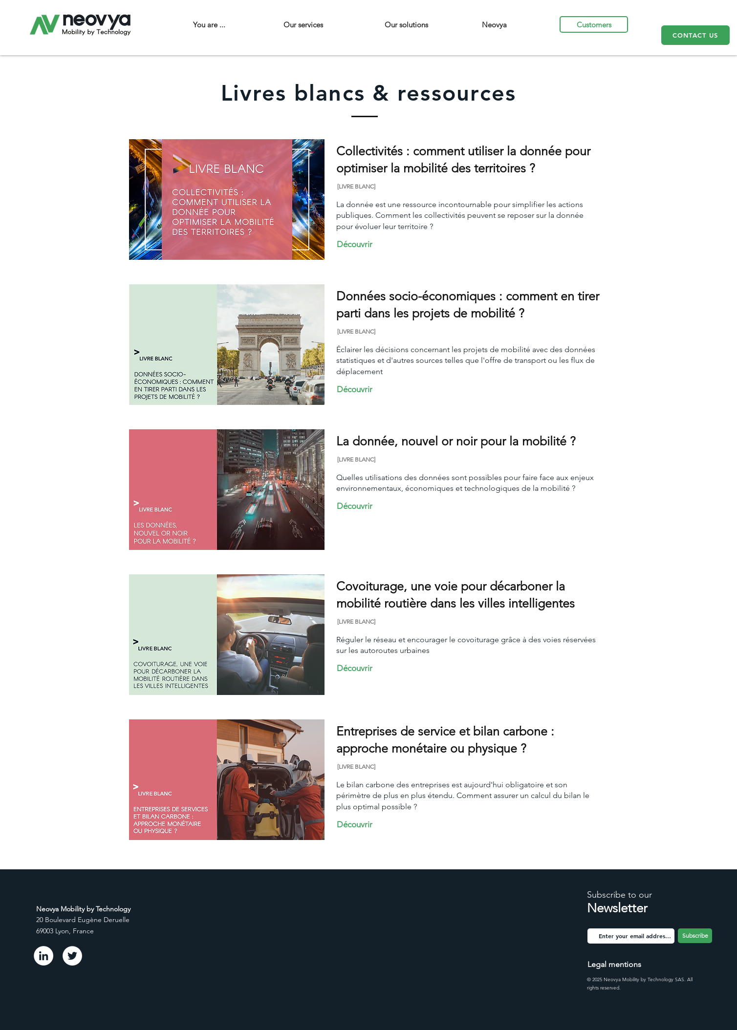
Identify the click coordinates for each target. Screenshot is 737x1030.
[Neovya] (494, 24)
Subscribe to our (619, 894)
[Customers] (594, 24)
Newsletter (617, 908)
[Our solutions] (406, 24)
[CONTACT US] (695, 35)
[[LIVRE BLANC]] (372, 186)
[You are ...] (209, 24)
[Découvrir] (357, 244)
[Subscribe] (695, 935)
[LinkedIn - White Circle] (43, 956)
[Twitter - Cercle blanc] (72, 956)
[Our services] (303, 24)
